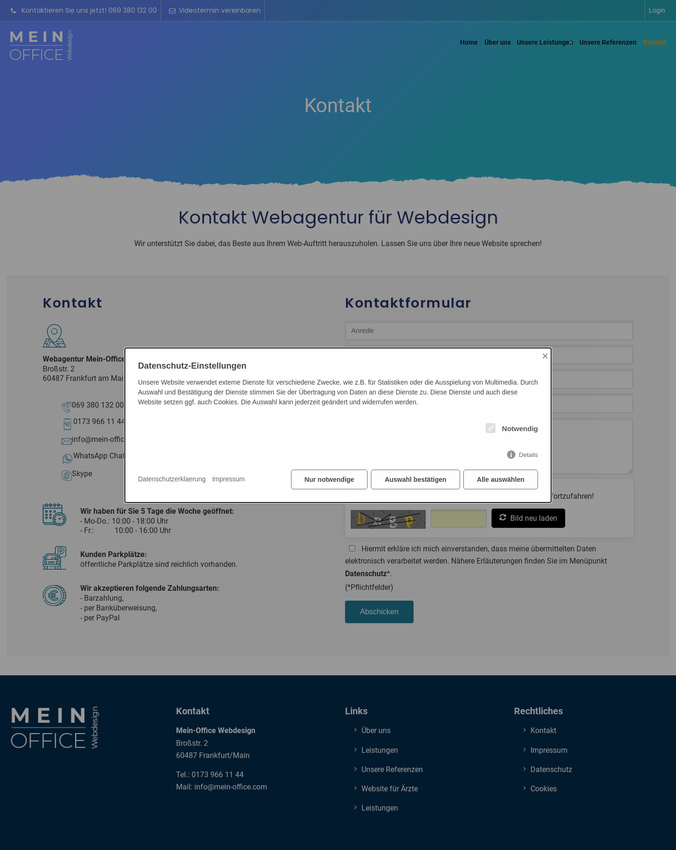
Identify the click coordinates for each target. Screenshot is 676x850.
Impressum (228, 479)
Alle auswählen (500, 479)
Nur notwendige (329, 479)
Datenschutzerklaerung (172, 479)
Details (528, 454)
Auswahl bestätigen (415, 479)
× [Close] (545, 355)
